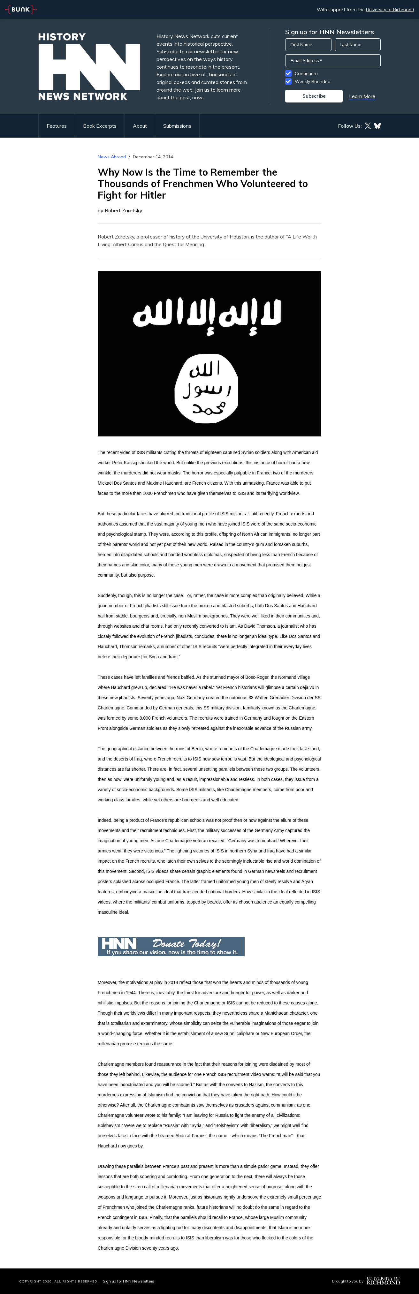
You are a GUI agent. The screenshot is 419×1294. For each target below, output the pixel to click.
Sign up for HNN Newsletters (128, 1281)
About (140, 126)
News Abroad (112, 157)
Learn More (362, 96)
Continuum (306, 73)
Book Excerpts (100, 126)
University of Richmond (390, 9)
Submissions (177, 126)
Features (57, 126)
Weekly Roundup (313, 81)
